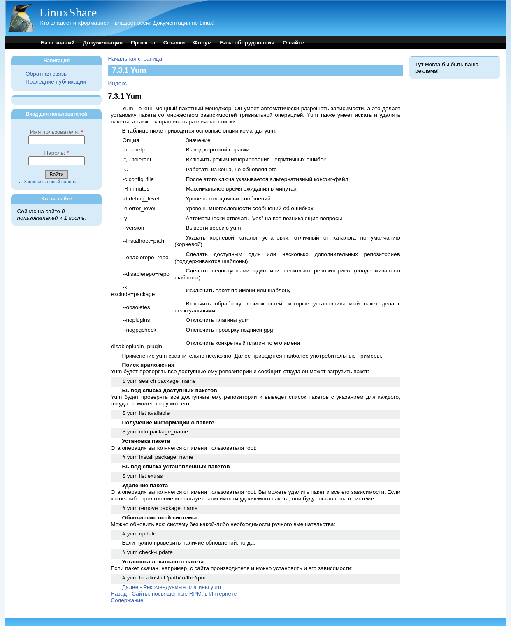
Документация (103, 43)
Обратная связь (46, 74)
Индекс (117, 83)
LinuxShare (68, 12)
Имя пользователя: (56, 132)
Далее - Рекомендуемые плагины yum (171, 587)
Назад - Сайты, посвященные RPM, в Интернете (174, 594)
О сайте (293, 43)
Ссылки (174, 43)
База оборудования (247, 43)
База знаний (57, 43)
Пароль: (56, 153)
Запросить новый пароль (50, 181)
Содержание (127, 600)
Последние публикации (56, 82)
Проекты (143, 43)
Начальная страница (135, 59)
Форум (202, 43)
